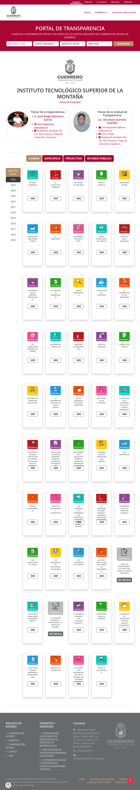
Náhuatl (88, 2)
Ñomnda (128, 2)
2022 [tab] (13, 201)
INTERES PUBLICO (99, 158)
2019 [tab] (13, 218)
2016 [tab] (13, 234)
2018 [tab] (13, 223)
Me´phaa (115, 2)
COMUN (34, 158)
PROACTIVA (74, 158)
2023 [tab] (13, 196)
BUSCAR (123, 43)
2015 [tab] (13, 240)
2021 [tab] (13, 207)
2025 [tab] (13, 185)
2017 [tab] (13, 229)
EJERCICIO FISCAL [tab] (13, 172)
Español (76, 2)
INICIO (87, 12)
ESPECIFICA (52, 158)
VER (33, 198)
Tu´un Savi (102, 2)
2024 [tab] (13, 190)
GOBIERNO (100, 12)
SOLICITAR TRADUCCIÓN (124, 12)
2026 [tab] (13, 179)
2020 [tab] (13, 212)
